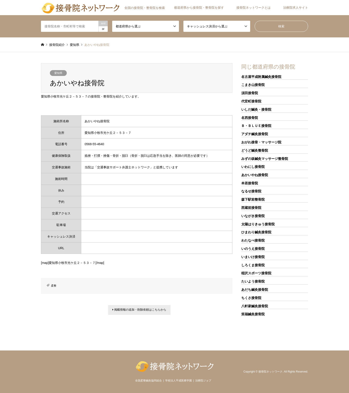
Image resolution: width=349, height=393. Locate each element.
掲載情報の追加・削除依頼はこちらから (139, 310)
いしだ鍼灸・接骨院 (256, 109)
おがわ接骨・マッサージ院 (261, 142)
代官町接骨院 (251, 101)
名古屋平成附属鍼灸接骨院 (261, 77)
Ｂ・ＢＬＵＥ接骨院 (256, 126)
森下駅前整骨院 (253, 199)
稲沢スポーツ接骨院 (256, 273)
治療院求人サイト (295, 7)
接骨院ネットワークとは (253, 7)
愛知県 (58, 73)
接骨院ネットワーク (270, 371)
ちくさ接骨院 (251, 298)
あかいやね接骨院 (254, 175)
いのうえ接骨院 (253, 248)
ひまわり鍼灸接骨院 (256, 232)
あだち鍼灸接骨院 (254, 289)
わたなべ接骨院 (253, 240)
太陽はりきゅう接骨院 (258, 224)
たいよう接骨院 (253, 281)
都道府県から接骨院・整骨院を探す (199, 7)
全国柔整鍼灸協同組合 (148, 380)
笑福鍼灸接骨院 (253, 314)
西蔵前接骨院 (251, 208)
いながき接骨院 (253, 216)
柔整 (53, 285)
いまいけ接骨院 (253, 257)
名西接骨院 (249, 118)
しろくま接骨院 (253, 265)
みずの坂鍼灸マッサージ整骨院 (264, 159)
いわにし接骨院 (253, 167)
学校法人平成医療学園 (178, 380)
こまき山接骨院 (253, 85)
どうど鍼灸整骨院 (254, 150)
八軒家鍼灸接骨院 (254, 306)
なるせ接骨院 (251, 191)
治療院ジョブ (203, 380)
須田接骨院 (249, 93)
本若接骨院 (249, 183)
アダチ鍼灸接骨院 (254, 134)
